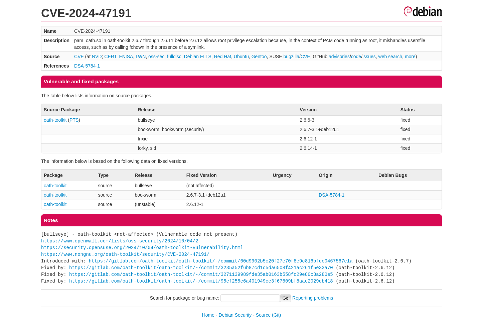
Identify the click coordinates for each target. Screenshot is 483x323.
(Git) (276, 315)
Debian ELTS (197, 56)
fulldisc (174, 56)
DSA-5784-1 (87, 66)
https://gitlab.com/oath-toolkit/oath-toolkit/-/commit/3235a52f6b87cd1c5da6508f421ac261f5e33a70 (201, 267)
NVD (97, 56)
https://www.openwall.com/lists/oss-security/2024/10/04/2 (119, 241)
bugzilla (291, 56)
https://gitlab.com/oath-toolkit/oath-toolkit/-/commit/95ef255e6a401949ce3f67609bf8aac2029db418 (201, 281)
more (410, 56)
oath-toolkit (55, 120)
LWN (141, 56)
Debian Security (235, 315)
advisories (339, 56)
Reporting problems (312, 298)
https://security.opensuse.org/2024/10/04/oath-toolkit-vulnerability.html (142, 247)
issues (369, 56)
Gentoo (259, 56)
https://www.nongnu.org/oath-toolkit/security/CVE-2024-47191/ (125, 254)
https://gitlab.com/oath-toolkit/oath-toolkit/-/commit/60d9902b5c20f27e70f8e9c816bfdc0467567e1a (221, 261)
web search (390, 56)
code (356, 56)
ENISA (126, 56)
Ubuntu (241, 56)
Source (263, 315)
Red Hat (222, 56)
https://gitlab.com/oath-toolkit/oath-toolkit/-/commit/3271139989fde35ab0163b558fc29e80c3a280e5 (201, 274)
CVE (79, 56)
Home (208, 315)
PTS (73, 120)
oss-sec (156, 56)
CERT (110, 56)
